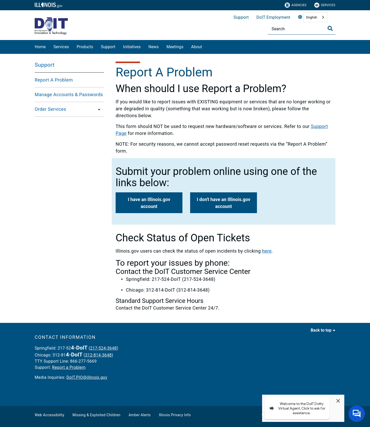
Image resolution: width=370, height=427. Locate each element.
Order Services (50, 109)
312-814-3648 (98, 355)
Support (241, 17)
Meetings (174, 46)
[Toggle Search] (330, 28)
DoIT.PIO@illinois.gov (86, 377)
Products (85, 46)
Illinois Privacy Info (175, 415)
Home (40, 46)
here (267, 251)
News (153, 46)
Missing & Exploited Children (96, 415)
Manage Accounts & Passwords (69, 94)
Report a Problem (69, 367)
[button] (149, 202)
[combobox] (315, 17)
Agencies (296, 5)
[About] (206, 46)
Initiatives (132, 46)
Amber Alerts (140, 415)
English (311, 17)
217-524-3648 (103, 348)
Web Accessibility (49, 415)
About (196, 46)
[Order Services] (97, 109)
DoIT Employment (273, 17)
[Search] (301, 28)
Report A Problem (54, 80)
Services (324, 5)
